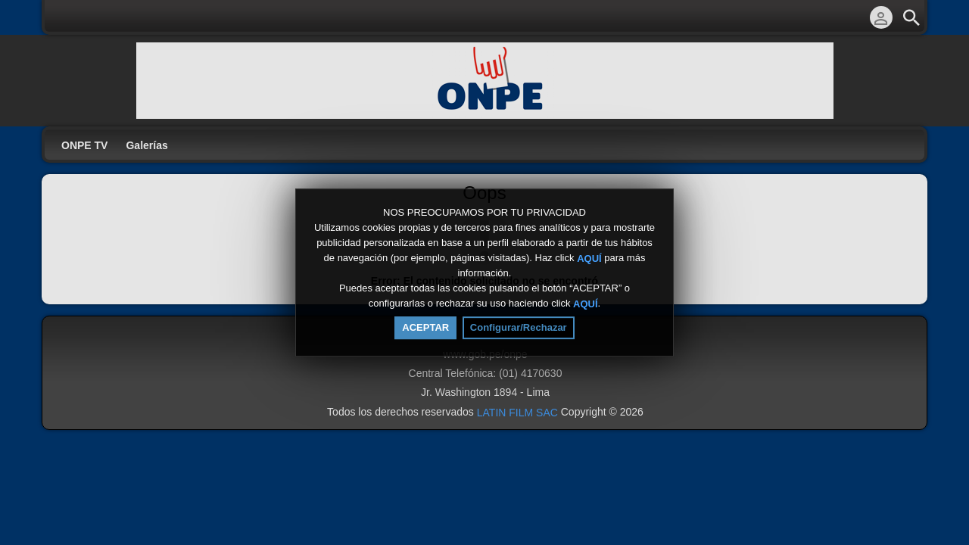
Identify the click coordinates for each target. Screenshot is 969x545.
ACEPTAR (425, 327)
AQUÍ (589, 257)
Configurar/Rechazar (518, 327)
